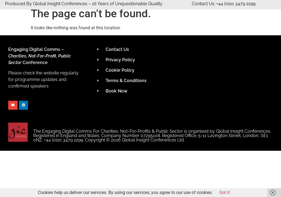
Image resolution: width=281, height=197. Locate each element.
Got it (224, 192)
